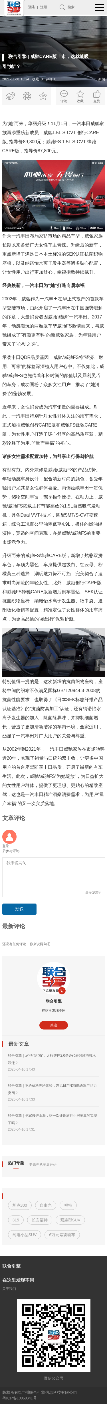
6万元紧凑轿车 (62, 1234)
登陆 (31, 7)
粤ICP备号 (19, 1398)
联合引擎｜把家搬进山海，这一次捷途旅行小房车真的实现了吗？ (52, 1119)
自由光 (46, 1205)
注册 (43, 7)
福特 (68, 1205)
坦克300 (20, 1205)
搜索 (71, 7)
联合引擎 (54, 1001)
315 (16, 1220)
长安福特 (40, 1220)
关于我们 (9, 1289)
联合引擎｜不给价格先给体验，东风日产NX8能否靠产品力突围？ (52, 1089)
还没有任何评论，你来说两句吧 (26, 944)
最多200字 (93, 892)
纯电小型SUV (25, 1234)
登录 (5, 846)
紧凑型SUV (70, 1220)
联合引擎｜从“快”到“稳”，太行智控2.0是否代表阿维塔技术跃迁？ (52, 1059)
